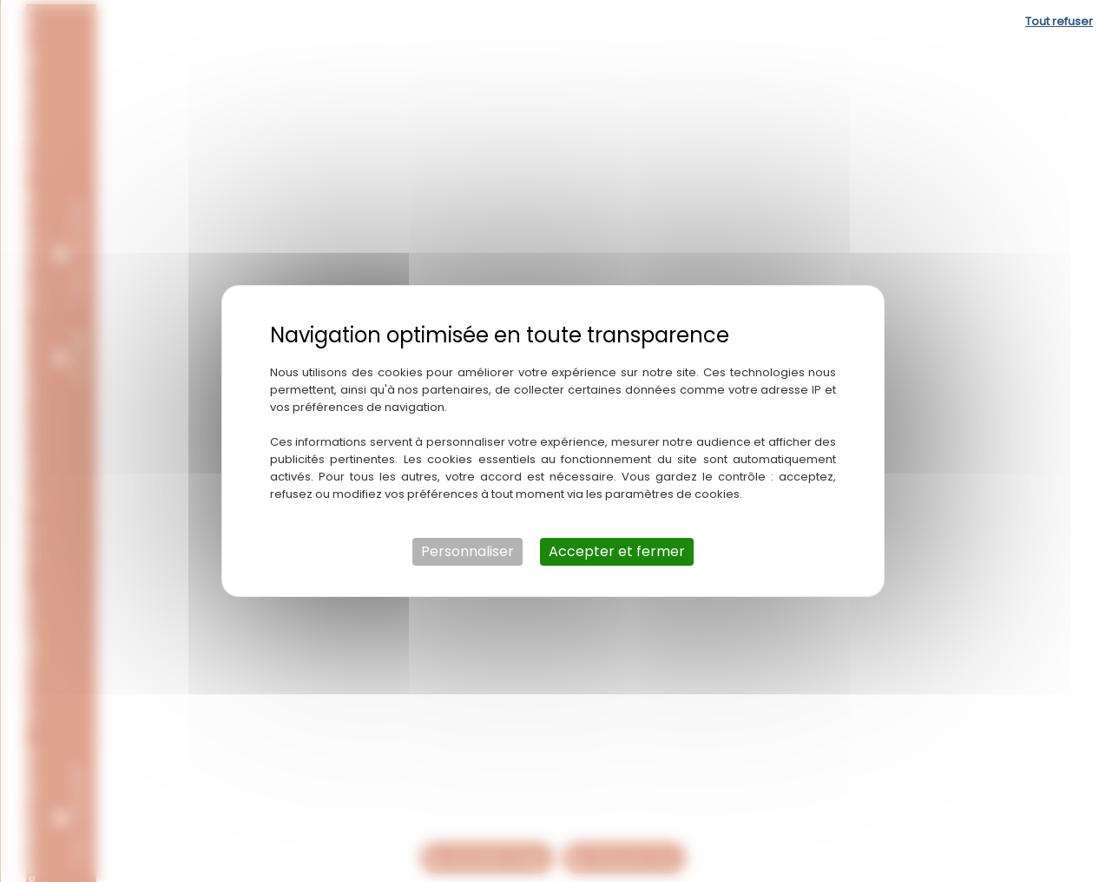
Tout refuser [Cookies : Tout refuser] (1059, 21)
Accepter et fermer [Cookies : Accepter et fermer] (617, 551)
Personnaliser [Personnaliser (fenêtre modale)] (467, 551)
